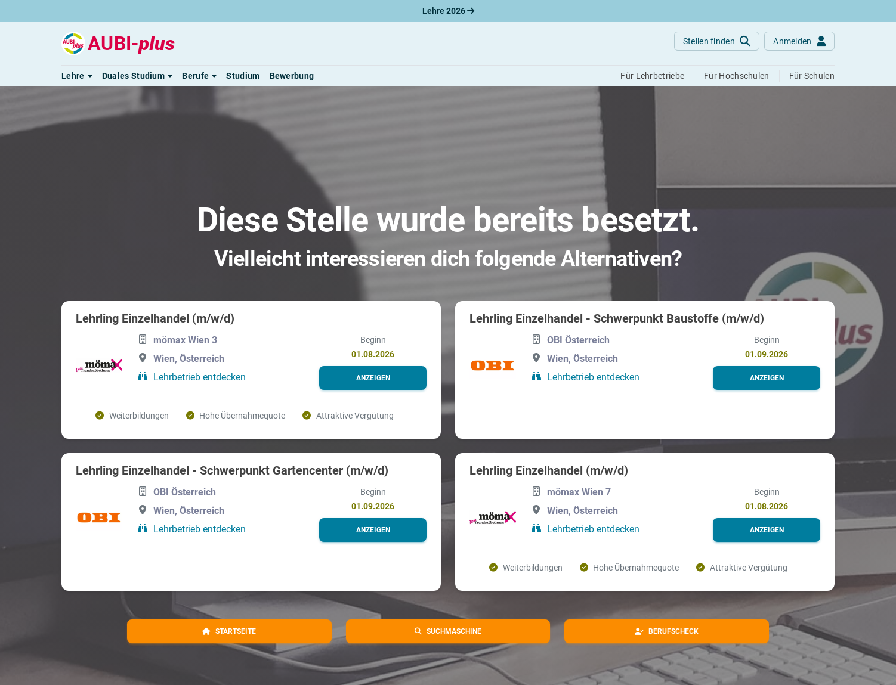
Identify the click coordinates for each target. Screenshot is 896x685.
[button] (76, 75)
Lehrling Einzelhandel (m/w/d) (155, 318)
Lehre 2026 (448, 11)
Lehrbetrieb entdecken (199, 376)
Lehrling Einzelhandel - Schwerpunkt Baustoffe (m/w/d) (616, 318)
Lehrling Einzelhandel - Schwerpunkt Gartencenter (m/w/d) (232, 470)
